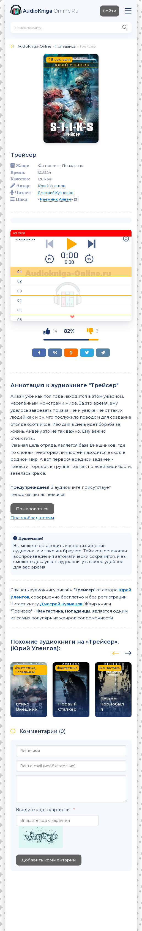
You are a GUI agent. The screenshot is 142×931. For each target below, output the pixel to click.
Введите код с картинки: (43, 809)
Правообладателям (32, 517)
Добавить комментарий (48, 860)
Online (50, 11)
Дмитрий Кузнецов (55, 192)
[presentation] (115, 652)
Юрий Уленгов (51, 185)
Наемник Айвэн (55, 199)
